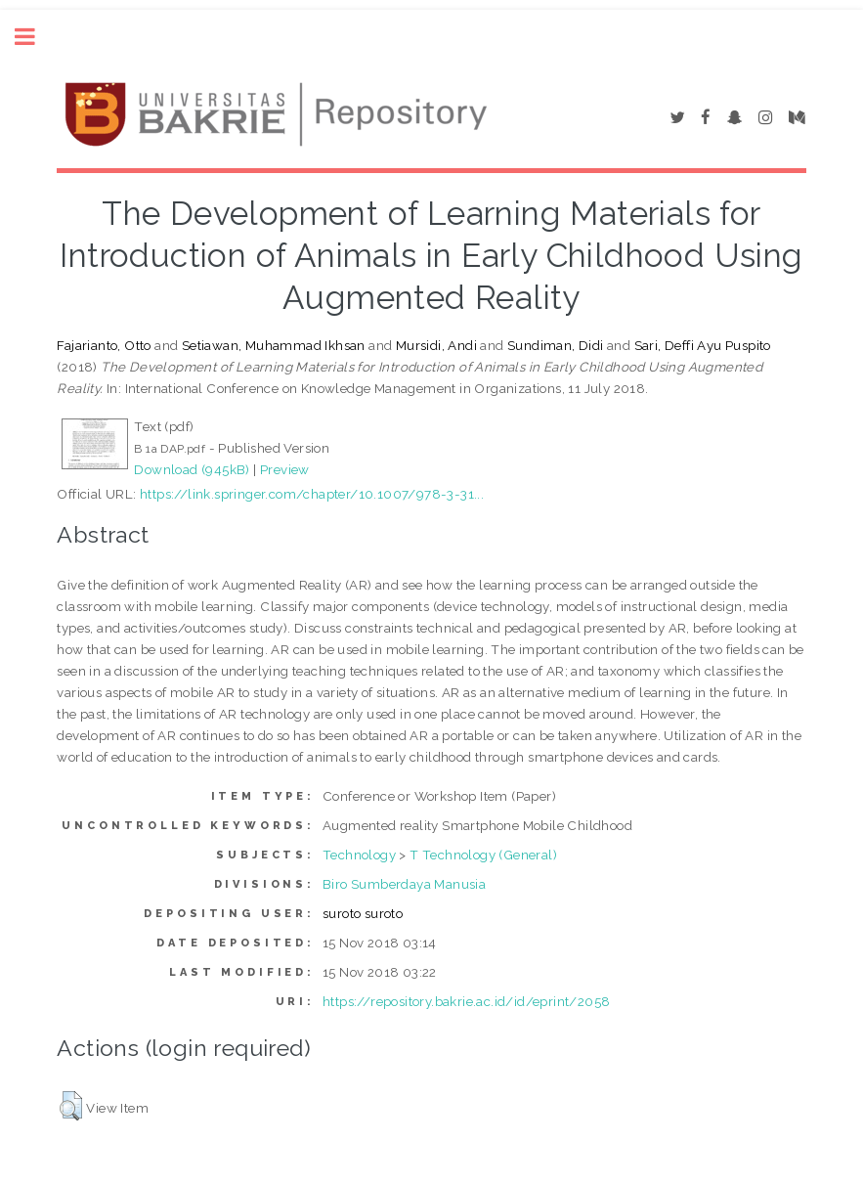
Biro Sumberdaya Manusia (404, 884)
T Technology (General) (483, 854)
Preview (285, 469)
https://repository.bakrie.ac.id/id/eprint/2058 (466, 1001)
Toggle (35, 36)
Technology (359, 854)
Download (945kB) (191, 469)
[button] (71, 1105)
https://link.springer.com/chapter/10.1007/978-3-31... (312, 494)
